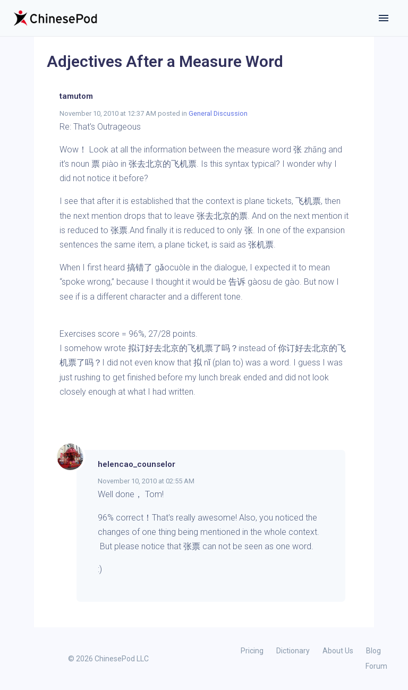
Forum (376, 666)
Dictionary (293, 650)
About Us (337, 650)
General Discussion (218, 113)
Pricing (252, 650)
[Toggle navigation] (383, 18)
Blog (373, 650)
